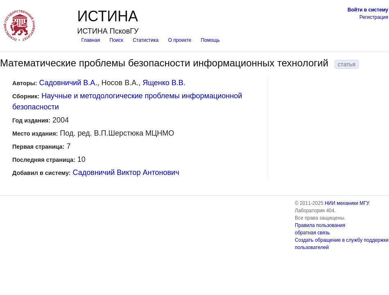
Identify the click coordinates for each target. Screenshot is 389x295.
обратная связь (312, 233)
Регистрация (374, 17)
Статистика (145, 40)
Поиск (116, 40)
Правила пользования (320, 225)
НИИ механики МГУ (347, 203)
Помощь (210, 40)
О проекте (180, 40)
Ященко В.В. (163, 83)
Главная (90, 40)
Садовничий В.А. (68, 83)
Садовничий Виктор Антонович (126, 172)
